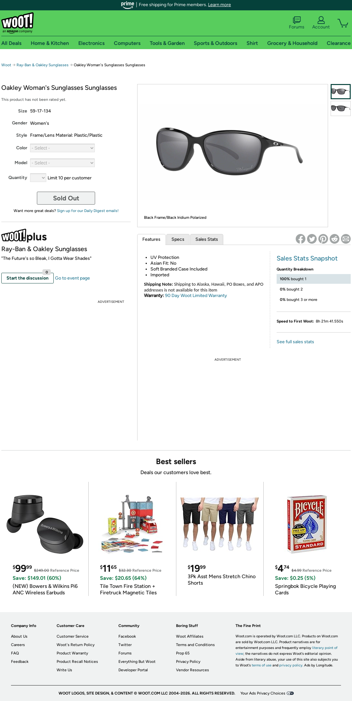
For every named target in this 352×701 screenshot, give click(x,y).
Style (21, 135)
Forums (296, 23)
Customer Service (73, 636)
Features (151, 239)
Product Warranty (72, 653)
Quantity (17, 177)
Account (321, 23)
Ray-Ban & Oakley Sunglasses (42, 65)
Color (21, 148)
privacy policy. (291, 665)
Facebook (127, 636)
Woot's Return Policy (75, 645)
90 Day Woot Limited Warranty (196, 295)
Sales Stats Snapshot (307, 258)
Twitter (125, 645)
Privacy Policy (188, 661)
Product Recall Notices (77, 661)
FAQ (15, 653)
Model (21, 162)
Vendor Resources (192, 670)
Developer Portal (133, 670)
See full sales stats (295, 342)
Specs (177, 239)
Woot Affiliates (190, 636)
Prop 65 (183, 653)
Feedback (19, 661)
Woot (6, 65)
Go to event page (72, 278)
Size (22, 111)
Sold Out (66, 198)
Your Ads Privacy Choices (262, 693)
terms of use (261, 665)
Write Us (64, 670)
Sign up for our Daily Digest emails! (88, 210)
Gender (19, 123)
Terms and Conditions (195, 645)
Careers (18, 645)
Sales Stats (206, 239)
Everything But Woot (137, 661)
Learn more (219, 4)
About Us (19, 636)
